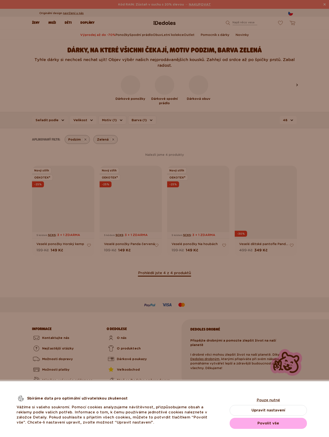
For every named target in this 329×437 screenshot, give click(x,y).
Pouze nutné (268, 400)
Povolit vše (268, 423)
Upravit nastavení (268, 410)
